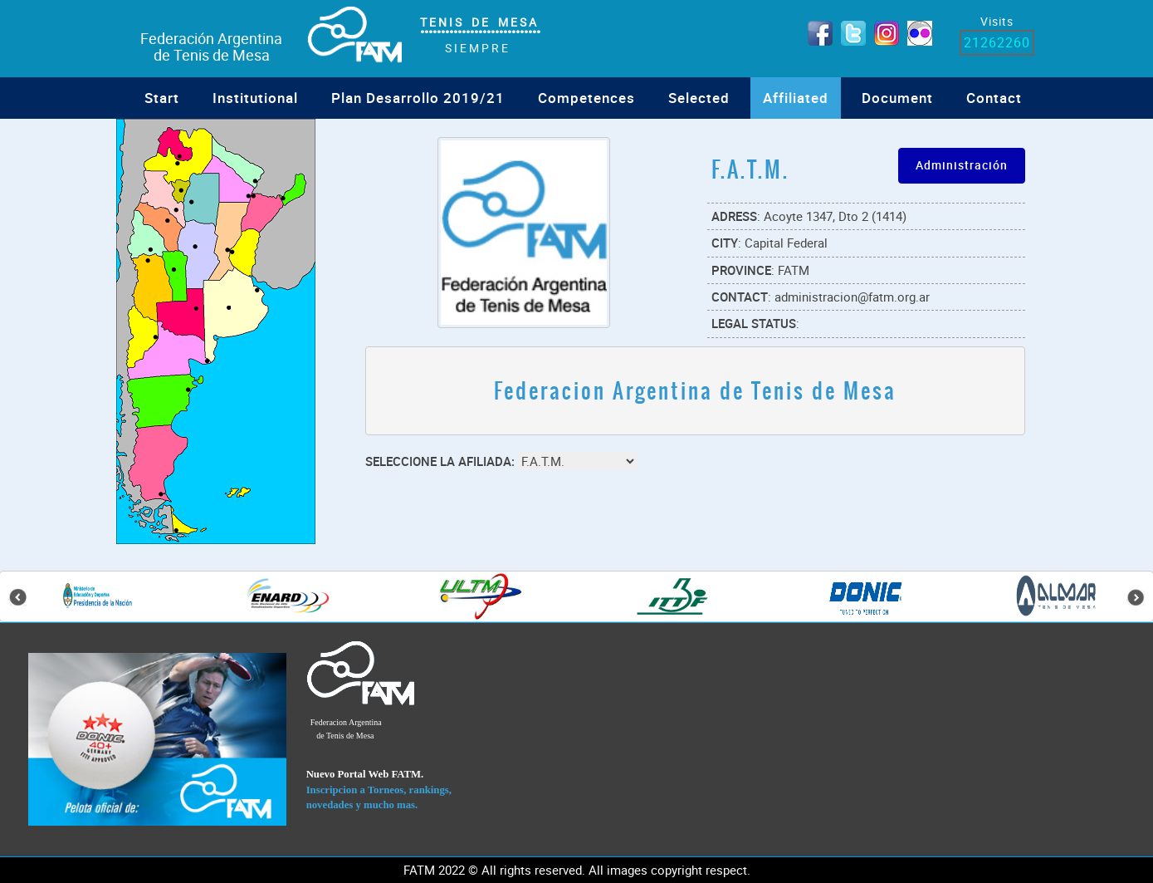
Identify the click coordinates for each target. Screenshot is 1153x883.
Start (161, 97)
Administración (962, 165)
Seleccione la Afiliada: (440, 461)
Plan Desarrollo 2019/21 (418, 97)
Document (897, 97)
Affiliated (795, 97)
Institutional (255, 97)
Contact (994, 97)
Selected (699, 97)
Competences (586, 97)
